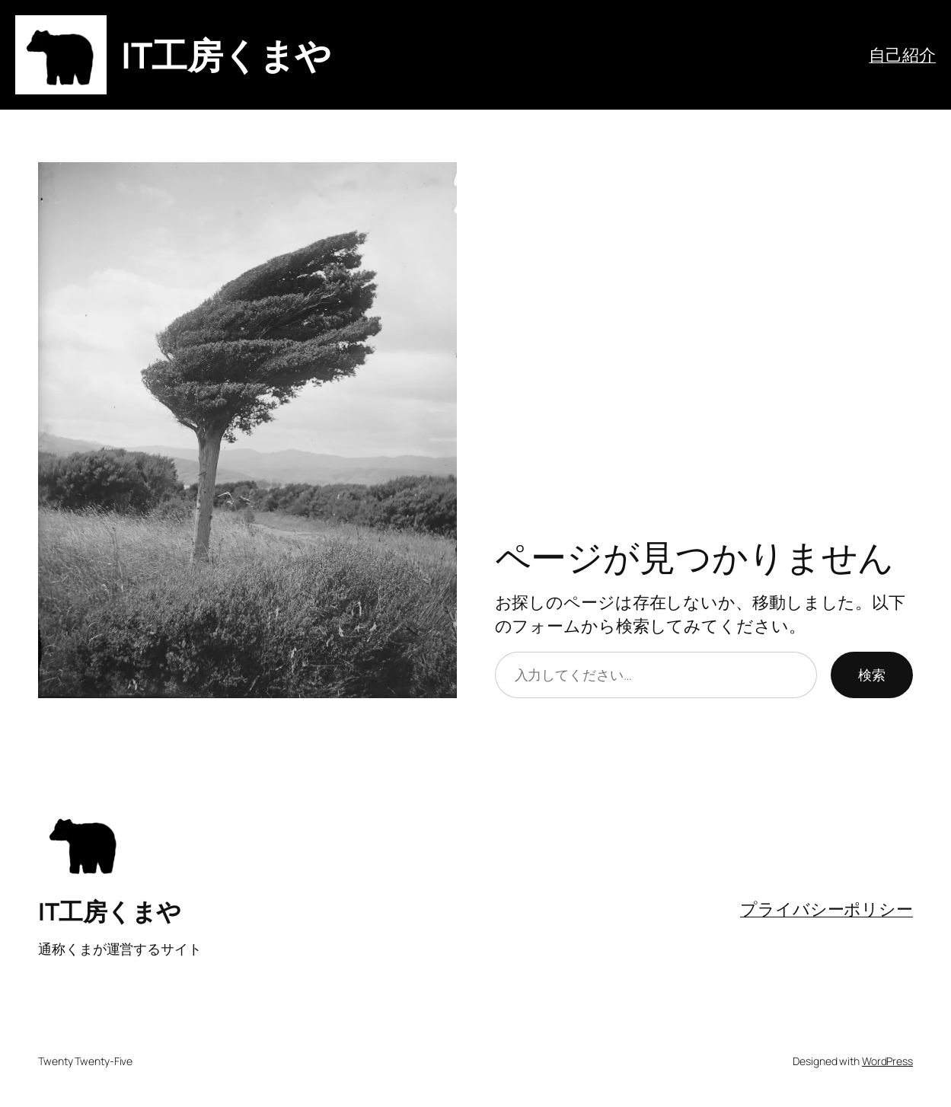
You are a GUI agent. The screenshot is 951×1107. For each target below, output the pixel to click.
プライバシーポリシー (826, 909)
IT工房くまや (226, 54)
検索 (872, 674)
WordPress (887, 1061)
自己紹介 (902, 54)
